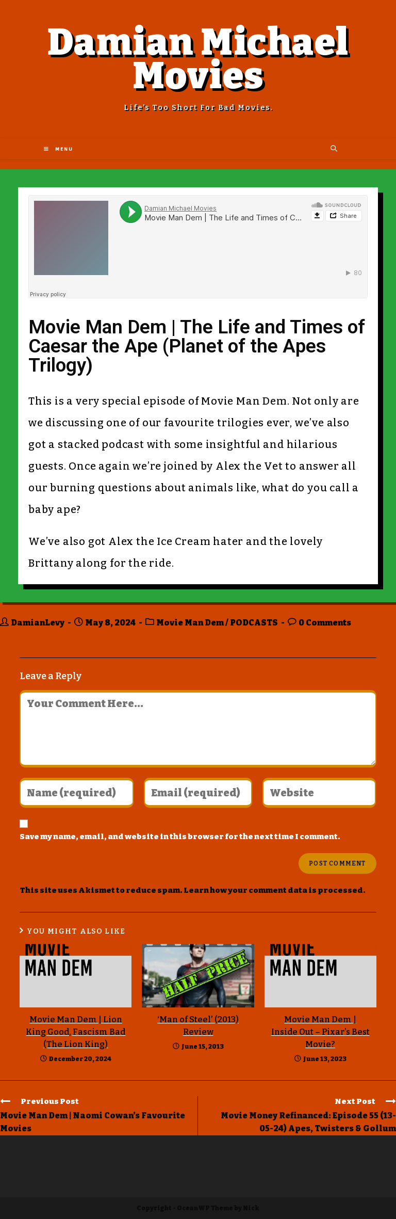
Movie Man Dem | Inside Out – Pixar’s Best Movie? (320, 1032)
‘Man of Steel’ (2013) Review (198, 1026)
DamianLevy (37, 623)
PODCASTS (254, 623)
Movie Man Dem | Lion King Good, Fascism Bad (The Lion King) (75, 1032)
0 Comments (325, 623)
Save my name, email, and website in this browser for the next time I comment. (180, 836)
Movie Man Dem (190, 623)
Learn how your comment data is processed (273, 890)
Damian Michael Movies (198, 59)
